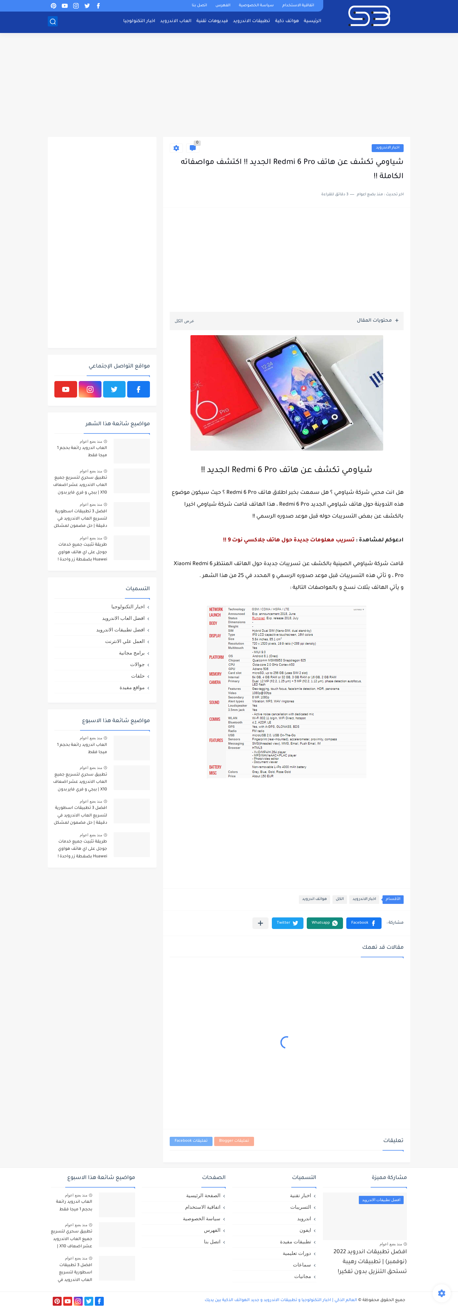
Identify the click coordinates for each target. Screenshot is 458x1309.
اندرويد (304, 1218)
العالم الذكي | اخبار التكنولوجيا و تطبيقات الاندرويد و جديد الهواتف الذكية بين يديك (281, 1300)
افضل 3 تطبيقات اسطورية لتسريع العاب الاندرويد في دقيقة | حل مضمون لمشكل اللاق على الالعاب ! (80, 520)
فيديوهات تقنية (212, 21)
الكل (340, 899)
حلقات (138, 676)
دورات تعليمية (297, 1253)
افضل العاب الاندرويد (123, 618)
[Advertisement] (229, 86)
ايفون (305, 1230)
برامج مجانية (132, 652)
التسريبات (300, 1207)
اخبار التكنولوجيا (139, 21)
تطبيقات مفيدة (295, 1241)
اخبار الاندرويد (387, 148)
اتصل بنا (199, 6)
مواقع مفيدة (132, 687)
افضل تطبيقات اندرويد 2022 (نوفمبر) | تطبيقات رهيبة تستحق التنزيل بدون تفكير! (370, 1262)
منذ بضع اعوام (91, 441)
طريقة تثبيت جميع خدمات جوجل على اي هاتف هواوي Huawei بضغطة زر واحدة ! (82, 552)
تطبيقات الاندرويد (251, 21)
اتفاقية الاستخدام (298, 6)
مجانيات (302, 1276)
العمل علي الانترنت (125, 641)
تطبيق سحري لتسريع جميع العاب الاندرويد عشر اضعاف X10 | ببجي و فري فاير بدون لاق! (80, 486)
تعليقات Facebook (191, 1141)
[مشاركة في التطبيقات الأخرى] (260, 923)
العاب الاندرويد (175, 21)
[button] (364, 923)
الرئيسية (312, 21)
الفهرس (222, 6)
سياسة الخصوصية (256, 6)
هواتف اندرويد (314, 899)
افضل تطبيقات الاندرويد (120, 629)
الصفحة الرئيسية (203, 1195)
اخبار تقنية (300, 1195)
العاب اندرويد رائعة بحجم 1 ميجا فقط (82, 452)
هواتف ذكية (287, 21)
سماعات (302, 1264)
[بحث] (53, 22)
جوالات (137, 664)
